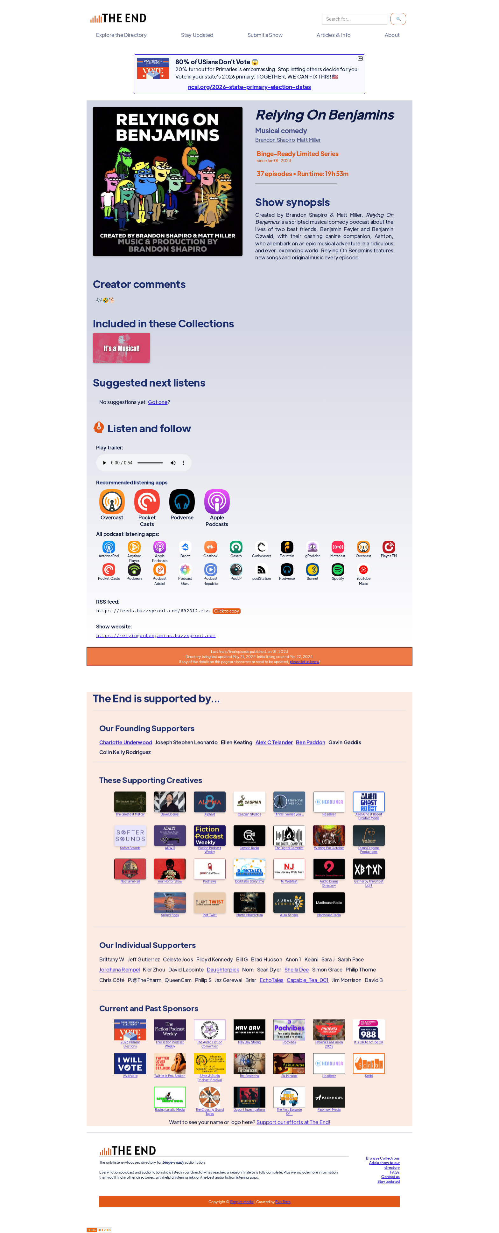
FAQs (395, 1172)
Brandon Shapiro (275, 140)
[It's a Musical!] (121, 348)
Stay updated (388, 1181)
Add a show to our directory (384, 1164)
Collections (206, 323)
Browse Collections (383, 1158)
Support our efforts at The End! (293, 1127)
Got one (157, 402)
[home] (120, 19)
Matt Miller (309, 140)
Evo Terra (283, 1201)
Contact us (390, 1176)
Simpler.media (241, 1201)
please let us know (304, 661)
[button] (123, 34)
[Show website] (249, 635)
